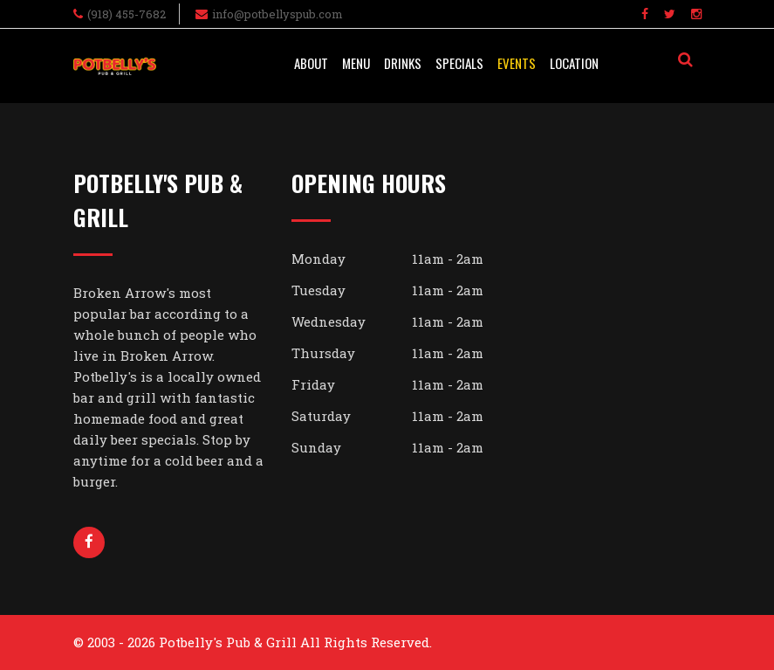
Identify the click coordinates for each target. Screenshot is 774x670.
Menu (356, 63)
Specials (459, 63)
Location (574, 63)
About (311, 63)
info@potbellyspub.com (277, 14)
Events (516, 63)
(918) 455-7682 (126, 14)
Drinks (402, 63)
